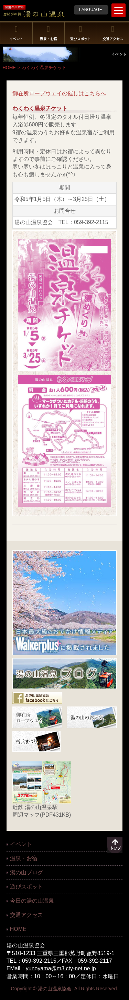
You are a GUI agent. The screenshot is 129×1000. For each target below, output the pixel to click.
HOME (9, 67)
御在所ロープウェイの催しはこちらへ (59, 93)
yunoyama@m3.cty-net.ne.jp (61, 968)
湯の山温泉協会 (55, 988)
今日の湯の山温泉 (32, 901)
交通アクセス (113, 33)
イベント (16, 33)
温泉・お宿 (48, 33)
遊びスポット (80, 33)
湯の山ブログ (26, 872)
